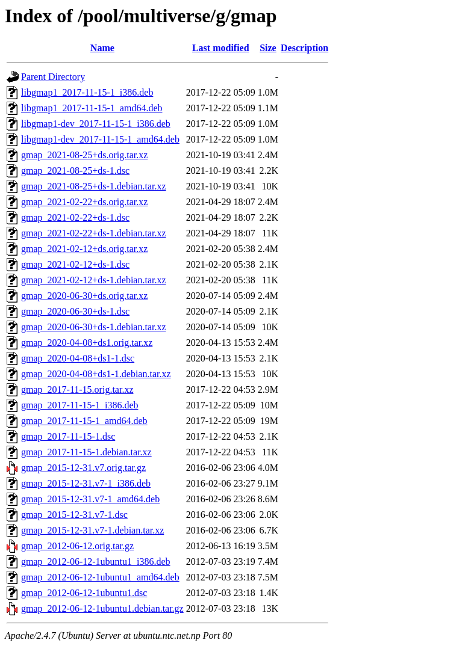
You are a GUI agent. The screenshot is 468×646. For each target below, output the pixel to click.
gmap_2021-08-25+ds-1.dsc (75, 170)
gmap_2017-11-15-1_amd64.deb (84, 421)
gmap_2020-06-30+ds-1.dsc (75, 311)
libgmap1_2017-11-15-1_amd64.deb (91, 108)
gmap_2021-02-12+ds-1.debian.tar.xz (93, 280)
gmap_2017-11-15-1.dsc (68, 436)
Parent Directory (53, 77)
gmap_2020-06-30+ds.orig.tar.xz (84, 296)
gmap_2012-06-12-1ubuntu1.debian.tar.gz (102, 608)
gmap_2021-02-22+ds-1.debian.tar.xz (93, 233)
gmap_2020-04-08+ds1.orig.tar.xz (86, 342)
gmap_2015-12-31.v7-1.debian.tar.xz (92, 530)
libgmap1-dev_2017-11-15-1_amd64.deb (100, 139)
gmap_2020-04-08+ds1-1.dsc (77, 358)
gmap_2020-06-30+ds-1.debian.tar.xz (93, 327)
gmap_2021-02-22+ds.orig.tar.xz (84, 202)
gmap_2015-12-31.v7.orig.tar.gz (83, 468)
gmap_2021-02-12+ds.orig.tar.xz (84, 249)
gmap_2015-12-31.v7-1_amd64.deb (90, 499)
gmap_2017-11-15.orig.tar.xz (77, 389)
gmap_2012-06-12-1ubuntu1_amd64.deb (100, 577)
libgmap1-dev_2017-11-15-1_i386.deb (95, 123)
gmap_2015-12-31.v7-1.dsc (74, 514)
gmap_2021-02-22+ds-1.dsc (75, 217)
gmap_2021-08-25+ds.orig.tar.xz (84, 155)
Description (304, 48)
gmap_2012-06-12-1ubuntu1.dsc (84, 593)
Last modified (220, 48)
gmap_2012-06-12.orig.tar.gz (77, 546)
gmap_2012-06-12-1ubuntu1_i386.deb (95, 561)
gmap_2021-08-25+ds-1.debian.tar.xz (93, 186)
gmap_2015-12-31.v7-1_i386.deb (86, 483)
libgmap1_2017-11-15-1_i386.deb (87, 92)
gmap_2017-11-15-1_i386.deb (79, 405)
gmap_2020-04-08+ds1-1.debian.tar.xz (96, 374)
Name (102, 48)
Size (268, 48)
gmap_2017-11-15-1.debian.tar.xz (86, 452)
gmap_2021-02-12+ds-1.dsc (75, 264)
